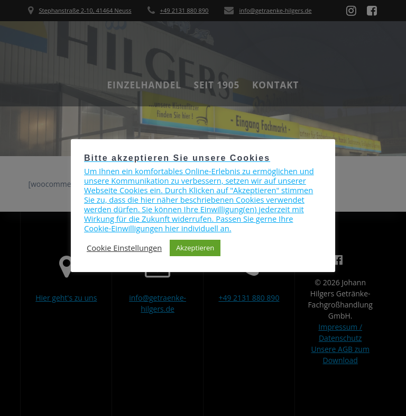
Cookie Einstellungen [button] (124, 247)
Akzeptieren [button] (195, 247)
